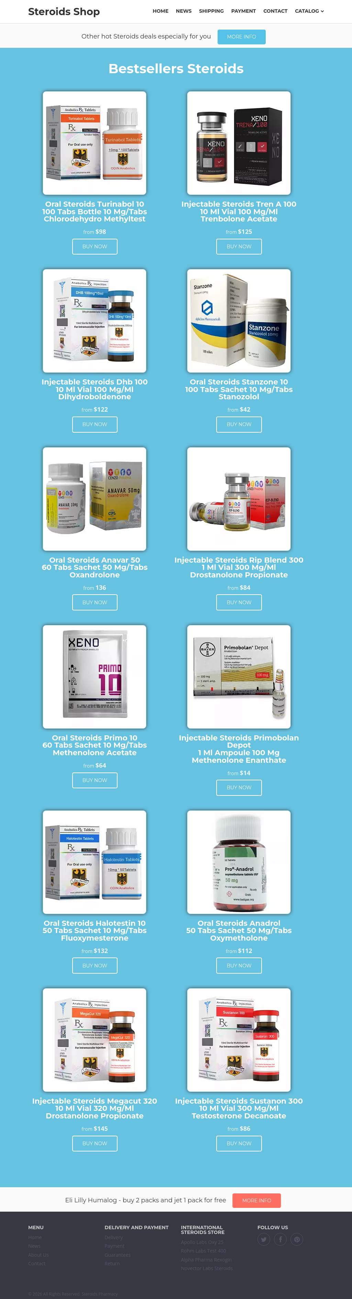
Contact (275, 11)
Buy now (94, 246)
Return (112, 1263)
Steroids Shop (64, 12)
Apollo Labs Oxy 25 (202, 1242)
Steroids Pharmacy (100, 1294)
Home (160, 11)
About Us (38, 1255)
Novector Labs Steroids (207, 1268)
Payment (243, 11)
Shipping (211, 11)
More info (241, 37)
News (184, 11)
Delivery (113, 1237)
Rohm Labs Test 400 (203, 1250)
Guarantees (117, 1255)
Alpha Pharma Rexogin (206, 1259)
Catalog (309, 11)
